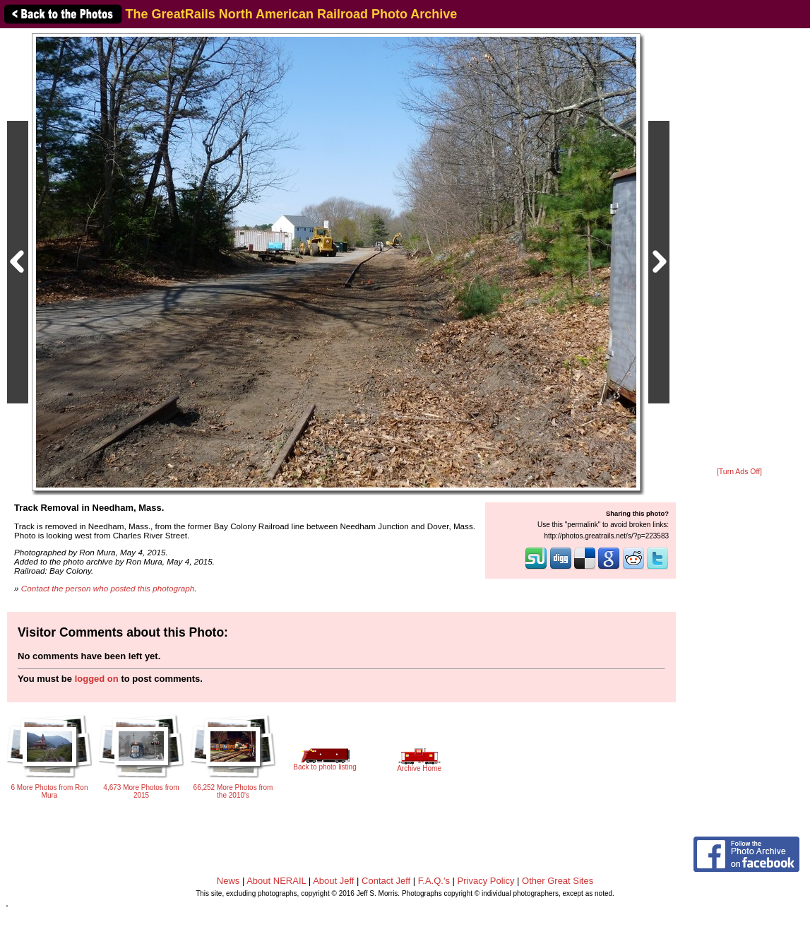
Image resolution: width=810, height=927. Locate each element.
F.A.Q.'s (434, 880)
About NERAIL (276, 880)
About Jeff (333, 880)
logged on (97, 678)
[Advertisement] (739, 249)
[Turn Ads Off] (739, 472)
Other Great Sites (557, 880)
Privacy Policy (486, 880)
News (228, 880)
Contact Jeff (386, 880)
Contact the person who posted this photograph (108, 588)
